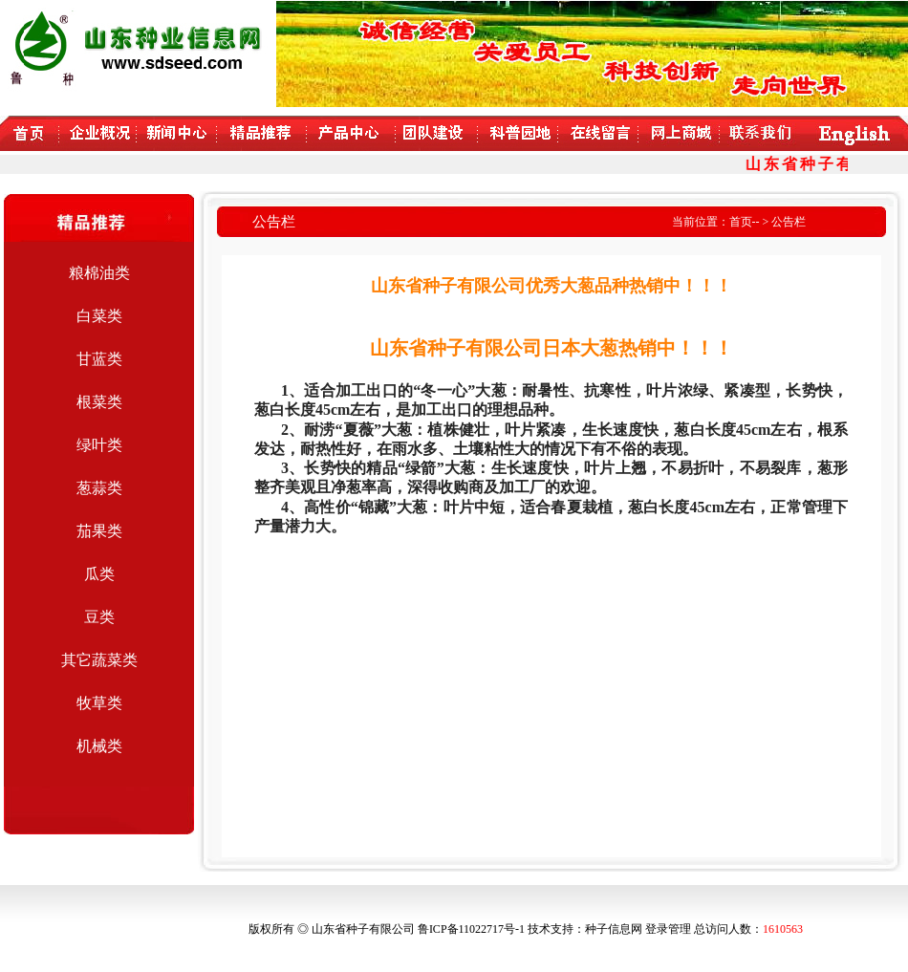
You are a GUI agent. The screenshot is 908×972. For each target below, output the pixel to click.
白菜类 (99, 316)
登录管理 (668, 929)
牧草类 (99, 703)
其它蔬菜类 (99, 660)
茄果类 (99, 531)
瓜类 (99, 574)
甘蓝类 (99, 359)
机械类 (99, 746)
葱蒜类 (99, 488)
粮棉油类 (99, 273)
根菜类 (99, 402)
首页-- (744, 221)
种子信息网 (613, 929)
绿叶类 (99, 445)
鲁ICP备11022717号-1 (471, 929)
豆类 (99, 617)
